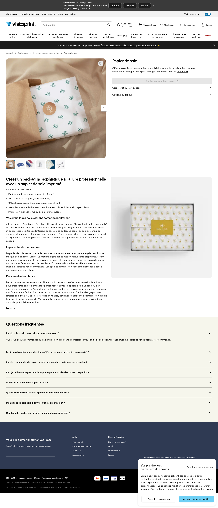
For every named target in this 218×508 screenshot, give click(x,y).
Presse (111, 455)
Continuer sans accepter (200, 467)
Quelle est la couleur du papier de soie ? (27, 382)
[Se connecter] (187, 25)
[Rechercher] (109, 25)
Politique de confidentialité (52, 493)
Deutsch (115, 5)
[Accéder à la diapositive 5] (50, 164)
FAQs (11, 308)
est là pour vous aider (25, 446)
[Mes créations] (147, 25)
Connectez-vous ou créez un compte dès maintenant (129, 45)
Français (130, 5)
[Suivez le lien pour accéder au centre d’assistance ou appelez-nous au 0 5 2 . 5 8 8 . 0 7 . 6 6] (125, 25)
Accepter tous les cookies (196, 499)
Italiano (144, 5)
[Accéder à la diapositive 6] (60, 164)
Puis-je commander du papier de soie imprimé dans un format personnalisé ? (46, 362)
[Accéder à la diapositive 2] (20, 164)
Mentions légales (33, 493)
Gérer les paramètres (159, 499)
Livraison (76, 450)
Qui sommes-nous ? (117, 442)
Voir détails (182, 71)
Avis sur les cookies (202, 489)
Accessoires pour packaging (46, 53)
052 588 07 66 (12, 493)
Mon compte (78, 442)
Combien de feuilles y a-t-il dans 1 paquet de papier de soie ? (38, 412)
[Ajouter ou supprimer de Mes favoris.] (100, 63)
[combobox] (74, 25)
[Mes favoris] (167, 24)
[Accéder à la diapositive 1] (10, 164)
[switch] (200, 14)
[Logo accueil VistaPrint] (21, 25)
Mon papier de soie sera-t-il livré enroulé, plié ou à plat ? (35, 402)
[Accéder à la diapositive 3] (30, 164)
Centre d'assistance (81, 446)
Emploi (111, 446)
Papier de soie (70, 53)
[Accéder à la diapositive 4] (40, 164)
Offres (208, 35)
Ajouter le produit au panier (162, 81)
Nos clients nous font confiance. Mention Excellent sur (169, 457)
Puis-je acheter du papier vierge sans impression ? (32, 333)
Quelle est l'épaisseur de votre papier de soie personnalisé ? (37, 392)
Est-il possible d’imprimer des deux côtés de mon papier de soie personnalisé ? (47, 352)
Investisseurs (114, 450)
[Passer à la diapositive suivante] (214, 45)
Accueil (9, 53)
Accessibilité (78, 455)
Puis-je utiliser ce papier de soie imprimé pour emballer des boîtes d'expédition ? (48, 372)
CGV (66, 493)
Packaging (23, 53)
